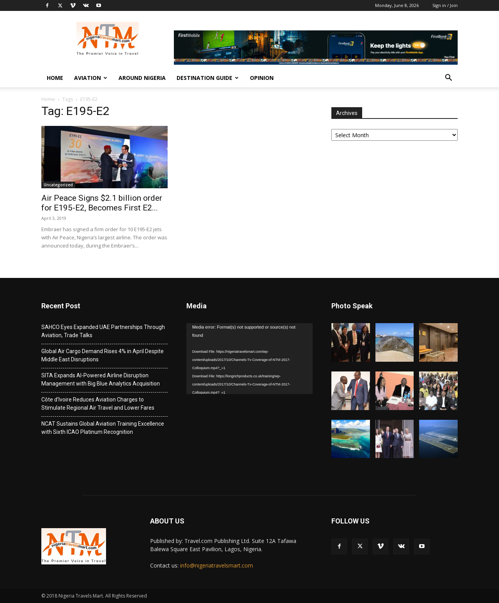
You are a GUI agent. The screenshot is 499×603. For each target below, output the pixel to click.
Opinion (262, 77)
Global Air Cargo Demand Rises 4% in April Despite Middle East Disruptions (102, 355)
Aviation (90, 77)
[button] (448, 78)
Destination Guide (208, 77)
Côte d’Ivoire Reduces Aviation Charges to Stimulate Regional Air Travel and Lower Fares (97, 403)
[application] (249, 358)
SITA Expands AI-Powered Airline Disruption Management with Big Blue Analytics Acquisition (100, 379)
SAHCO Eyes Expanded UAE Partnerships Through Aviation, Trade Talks (103, 331)
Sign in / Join (445, 5)
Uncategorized (58, 184)
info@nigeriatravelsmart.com (216, 565)
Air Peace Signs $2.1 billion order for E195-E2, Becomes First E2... (101, 202)
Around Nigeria (142, 77)
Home (55, 77)
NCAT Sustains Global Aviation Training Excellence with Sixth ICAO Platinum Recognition (102, 428)
